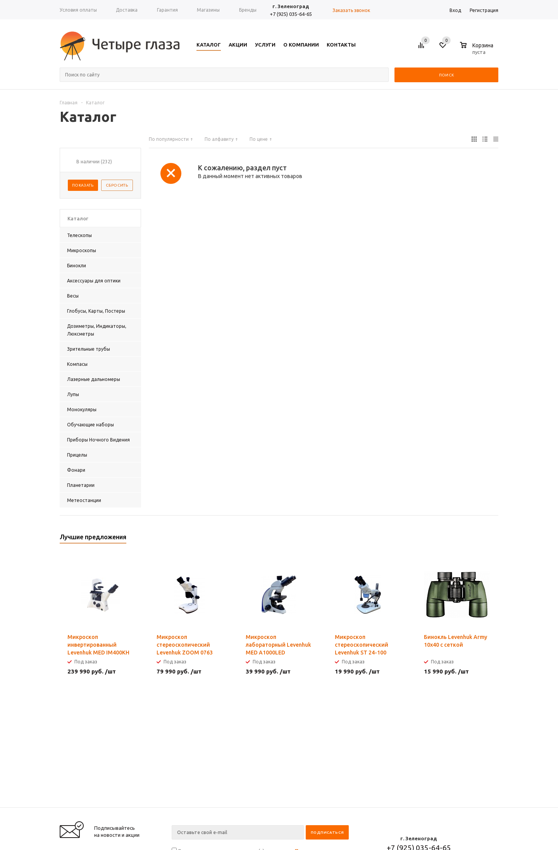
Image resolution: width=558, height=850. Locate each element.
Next (492, 539)
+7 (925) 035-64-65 (291, 14)
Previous (479, 539)
